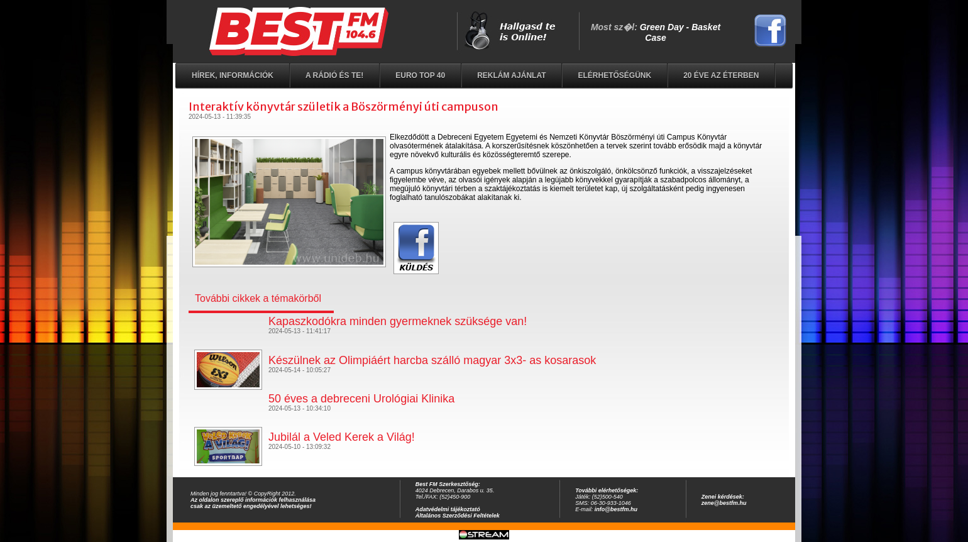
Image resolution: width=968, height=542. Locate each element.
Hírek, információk (232, 75)
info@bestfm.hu (616, 509)
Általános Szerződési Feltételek (457, 515)
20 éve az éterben (721, 75)
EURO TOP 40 (420, 75)
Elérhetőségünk (614, 75)
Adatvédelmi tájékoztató (447, 509)
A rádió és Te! (334, 75)
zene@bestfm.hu (724, 503)
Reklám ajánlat (511, 75)
